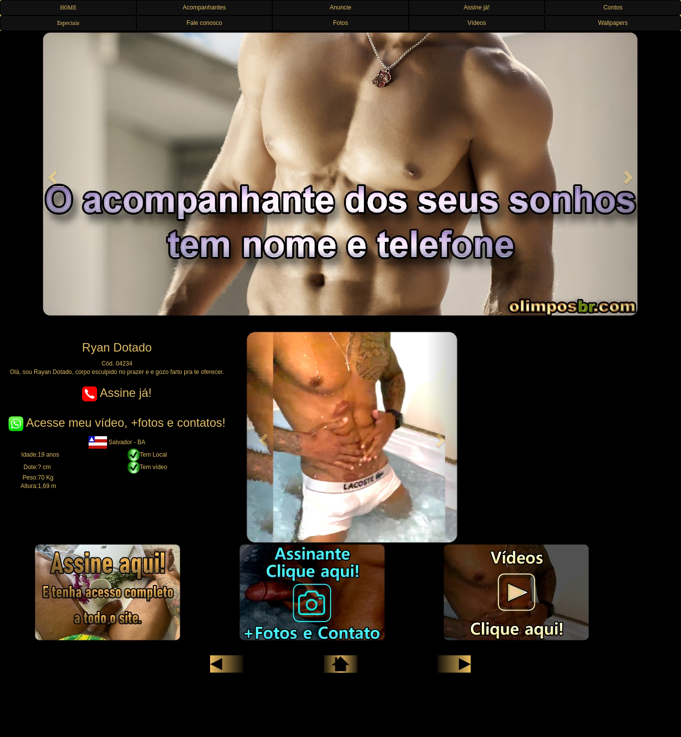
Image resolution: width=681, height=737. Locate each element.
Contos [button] (612, 7)
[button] (51, 174)
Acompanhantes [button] (204, 7)
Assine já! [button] (477, 7)
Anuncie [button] (340, 7)
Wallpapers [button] (613, 22)
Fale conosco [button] (204, 22)
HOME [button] (68, 7)
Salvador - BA (117, 442)
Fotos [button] (340, 22)
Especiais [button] (68, 22)
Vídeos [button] (476, 22)
